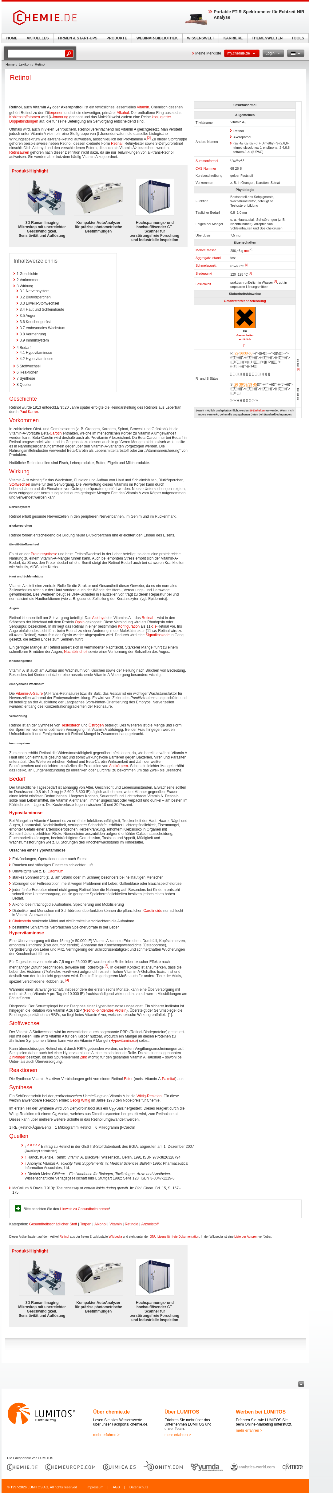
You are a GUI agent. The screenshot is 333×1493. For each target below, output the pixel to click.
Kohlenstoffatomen (24, 117)
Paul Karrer (28, 412)
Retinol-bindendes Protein (105, 1010)
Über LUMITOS (182, 1411)
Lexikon (24, 64)
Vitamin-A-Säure (29, 693)
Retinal (116, 143)
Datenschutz (138, 1487)
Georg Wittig (80, 1100)
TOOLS (297, 38)
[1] (246, 264)
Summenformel (207, 161)
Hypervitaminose (26, 932)
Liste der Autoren (246, 1236)
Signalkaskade (158, 635)
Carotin (56, 433)
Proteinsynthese (44, 554)
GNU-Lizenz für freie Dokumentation (174, 1236)
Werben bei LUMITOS (261, 1411)
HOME (12, 38)
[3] (106, 966)
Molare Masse (206, 250)
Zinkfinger (17, 1057)
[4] (67, 980)
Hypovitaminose (25, 812)
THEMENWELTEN (267, 38)
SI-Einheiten (257, 410)
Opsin (79, 622)
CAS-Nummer (206, 168)
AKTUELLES (38, 38)
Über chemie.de (111, 1411)
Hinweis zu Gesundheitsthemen (84, 1209)
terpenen (56, 113)
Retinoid (131, 1224)
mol (246, 251)
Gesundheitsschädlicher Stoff (53, 1224)
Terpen (85, 1224)
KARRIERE (233, 38)
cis (154, 626)
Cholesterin (21, 921)
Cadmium (55, 871)
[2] (149, 138)
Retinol (64, 1236)
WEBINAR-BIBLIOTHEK (157, 38)
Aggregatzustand (208, 258)
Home (10, 64)
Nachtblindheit (75, 651)
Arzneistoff (149, 1224)
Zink (83, 1057)
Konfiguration (129, 626)
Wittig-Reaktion (149, 1096)
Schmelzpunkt (206, 265)
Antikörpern (118, 766)
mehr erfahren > (106, 1435)
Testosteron (70, 725)
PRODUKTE (116, 38)
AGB (116, 1487)
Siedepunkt (204, 273)
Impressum (94, 1487)
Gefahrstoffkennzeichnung (245, 301)
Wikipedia (115, 1236)
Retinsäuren (19, 152)
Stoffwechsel (19, 484)
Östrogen (96, 725)
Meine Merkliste (208, 53)
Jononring (60, 117)
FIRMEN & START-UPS (77, 38)
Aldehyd (98, 618)
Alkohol (123, 113)
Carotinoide (152, 910)
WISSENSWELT (200, 38)
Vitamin (143, 107)
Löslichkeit (203, 284)
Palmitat (168, 1079)
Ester (128, 1079)
